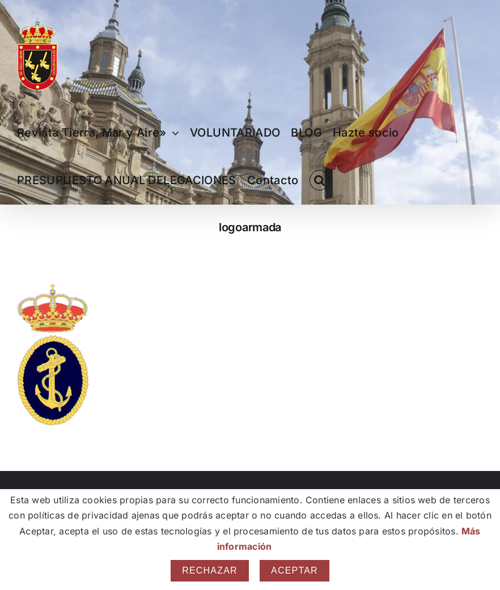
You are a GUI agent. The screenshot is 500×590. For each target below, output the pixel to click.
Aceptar (294, 570)
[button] (319, 180)
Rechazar (210, 570)
